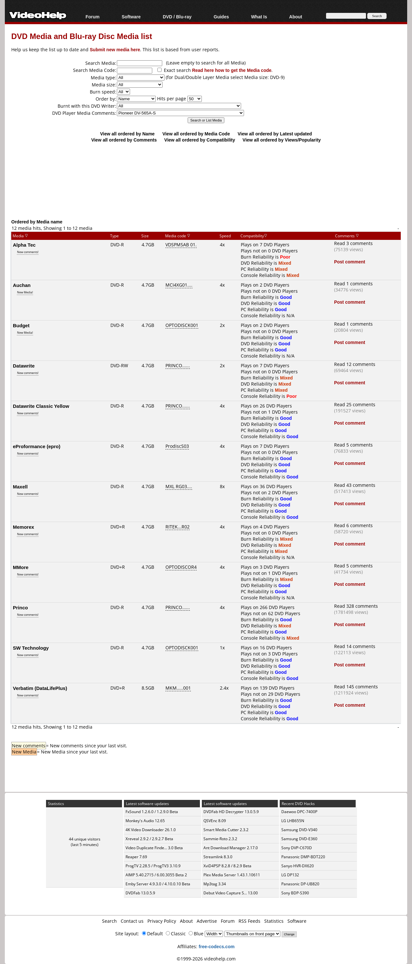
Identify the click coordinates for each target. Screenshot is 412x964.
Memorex (23, 527)
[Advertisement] (206, 191)
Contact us (132, 921)
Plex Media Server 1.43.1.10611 (231, 875)
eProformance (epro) (37, 446)
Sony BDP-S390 (295, 893)
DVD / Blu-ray (177, 17)
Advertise (207, 921)
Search (109, 921)
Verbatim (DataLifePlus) (40, 688)
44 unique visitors (84, 839)
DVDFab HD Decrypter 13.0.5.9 (231, 811)
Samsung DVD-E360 (299, 838)
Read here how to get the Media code (232, 70)
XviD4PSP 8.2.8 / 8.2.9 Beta (227, 866)
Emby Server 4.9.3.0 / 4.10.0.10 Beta (158, 884)
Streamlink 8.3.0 (217, 857)
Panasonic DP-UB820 (300, 884)
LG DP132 (290, 875)
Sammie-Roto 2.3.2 (220, 838)
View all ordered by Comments (124, 140)
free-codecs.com (216, 946)
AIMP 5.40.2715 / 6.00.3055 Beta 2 (156, 875)
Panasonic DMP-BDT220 (303, 857)
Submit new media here (115, 49)
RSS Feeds (249, 921)
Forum (93, 17)
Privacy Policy (161, 921)
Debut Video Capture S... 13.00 (230, 893)
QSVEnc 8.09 (214, 820)
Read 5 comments (353, 445)
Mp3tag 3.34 (214, 884)
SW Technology (31, 647)
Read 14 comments (354, 646)
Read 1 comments (353, 283)
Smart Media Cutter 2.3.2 (225, 829)
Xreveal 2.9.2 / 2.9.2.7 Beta (149, 838)
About (295, 17)
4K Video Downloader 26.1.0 (151, 829)
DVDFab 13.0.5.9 (140, 893)
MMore (20, 567)
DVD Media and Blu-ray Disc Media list (81, 36)
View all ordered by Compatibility (199, 140)
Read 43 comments (354, 485)
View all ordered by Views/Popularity (282, 140)
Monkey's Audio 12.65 (145, 820)
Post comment (349, 262)
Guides (221, 17)
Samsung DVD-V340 (299, 829)
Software (131, 17)
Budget (21, 325)
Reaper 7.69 (136, 857)
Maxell (20, 486)
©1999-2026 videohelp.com (206, 959)
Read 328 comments (356, 606)
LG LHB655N (292, 820)
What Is (259, 17)
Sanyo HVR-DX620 (297, 866)
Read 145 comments (356, 687)
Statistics (274, 921)
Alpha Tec (24, 244)
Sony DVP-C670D (296, 848)
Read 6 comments (353, 525)
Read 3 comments (353, 243)
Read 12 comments (354, 364)
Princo (20, 607)
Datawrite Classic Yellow (41, 406)
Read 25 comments (354, 404)
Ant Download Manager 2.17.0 (230, 848)
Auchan (22, 285)
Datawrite (24, 365)
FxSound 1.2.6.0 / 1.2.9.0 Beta (152, 811)
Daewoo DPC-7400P (299, 811)
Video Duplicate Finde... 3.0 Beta (154, 848)
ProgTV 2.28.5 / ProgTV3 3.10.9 (153, 866)
